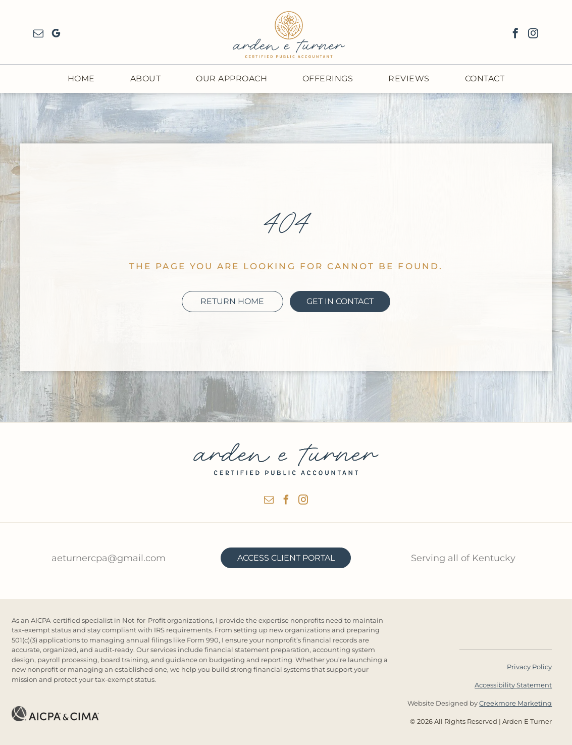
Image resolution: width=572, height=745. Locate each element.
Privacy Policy (529, 667)
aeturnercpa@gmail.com (108, 558)
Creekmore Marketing (515, 703)
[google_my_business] (56, 34)
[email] (38, 34)
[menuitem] (81, 78)
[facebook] (515, 34)
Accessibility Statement (513, 685)
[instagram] (533, 34)
